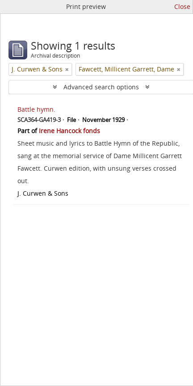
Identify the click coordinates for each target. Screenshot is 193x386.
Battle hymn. (36, 109)
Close (182, 6)
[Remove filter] (67, 69)
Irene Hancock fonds (69, 130)
